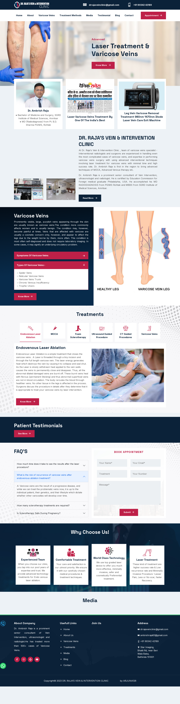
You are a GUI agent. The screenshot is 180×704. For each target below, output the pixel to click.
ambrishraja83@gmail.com (152, 652)
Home (19, 15)
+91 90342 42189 (148, 658)
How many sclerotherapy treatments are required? (43, 522)
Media (89, 15)
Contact (65, 682)
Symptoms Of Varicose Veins (32, 261)
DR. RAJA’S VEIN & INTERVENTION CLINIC (91, 698)
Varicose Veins (47, 15)
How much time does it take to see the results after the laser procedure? (48, 482)
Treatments (67, 664)
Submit (128, 528)
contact (129, 15)
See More (24, 449)
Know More (103, 68)
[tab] (27, 339)
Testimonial (104, 15)
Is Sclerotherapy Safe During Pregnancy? (38, 529)
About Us (66, 652)
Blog (64, 676)
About (30, 15)
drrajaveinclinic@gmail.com (153, 646)
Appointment (153, 15)
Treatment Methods (70, 15)
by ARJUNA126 (128, 698)
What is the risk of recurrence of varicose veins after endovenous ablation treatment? (44, 493)
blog (117, 15)
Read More (90, 202)
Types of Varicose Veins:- (31, 270)
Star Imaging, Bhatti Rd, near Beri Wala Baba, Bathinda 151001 (148, 669)
